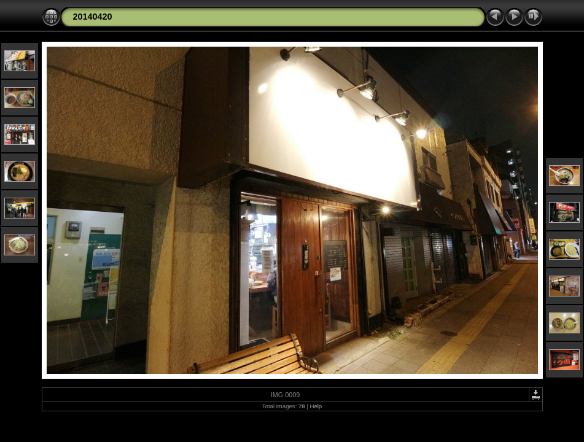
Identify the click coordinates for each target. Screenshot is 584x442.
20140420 (92, 16)
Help (316, 406)
